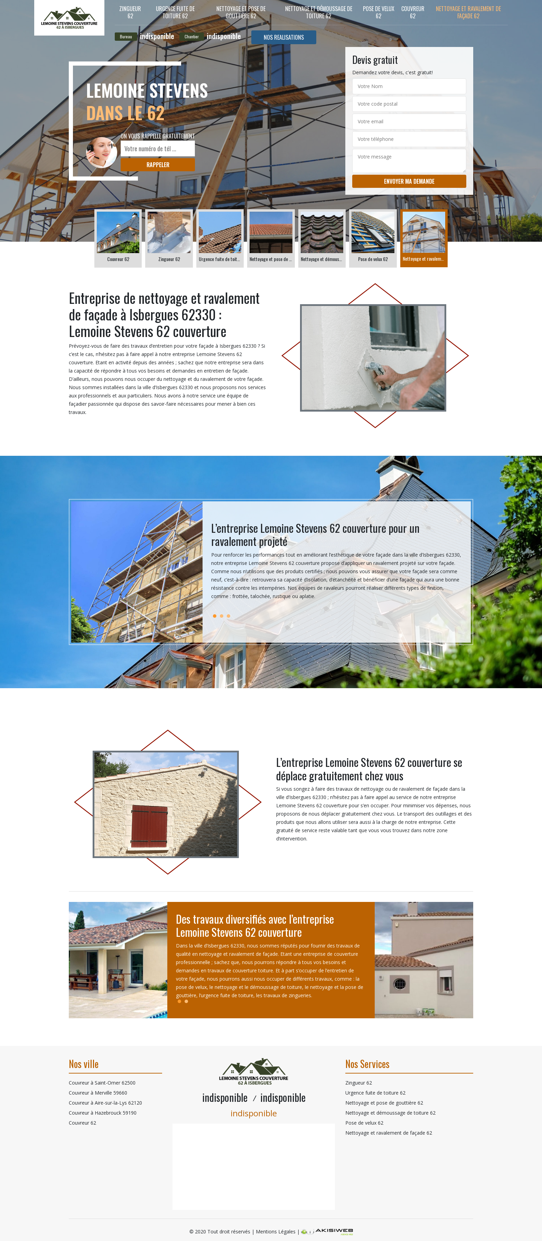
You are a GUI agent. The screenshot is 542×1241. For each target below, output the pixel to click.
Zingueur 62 (130, 12)
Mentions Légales (276, 1231)
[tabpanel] (336, 563)
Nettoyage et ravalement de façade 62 (468, 12)
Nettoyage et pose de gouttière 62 (240, 12)
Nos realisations (284, 37)
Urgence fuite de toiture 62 (175, 12)
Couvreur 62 (412, 12)
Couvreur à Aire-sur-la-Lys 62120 (105, 1102)
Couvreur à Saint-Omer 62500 (102, 1082)
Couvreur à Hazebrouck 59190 (103, 1112)
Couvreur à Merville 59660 (98, 1092)
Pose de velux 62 (378, 12)
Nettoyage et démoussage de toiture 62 (318, 12)
